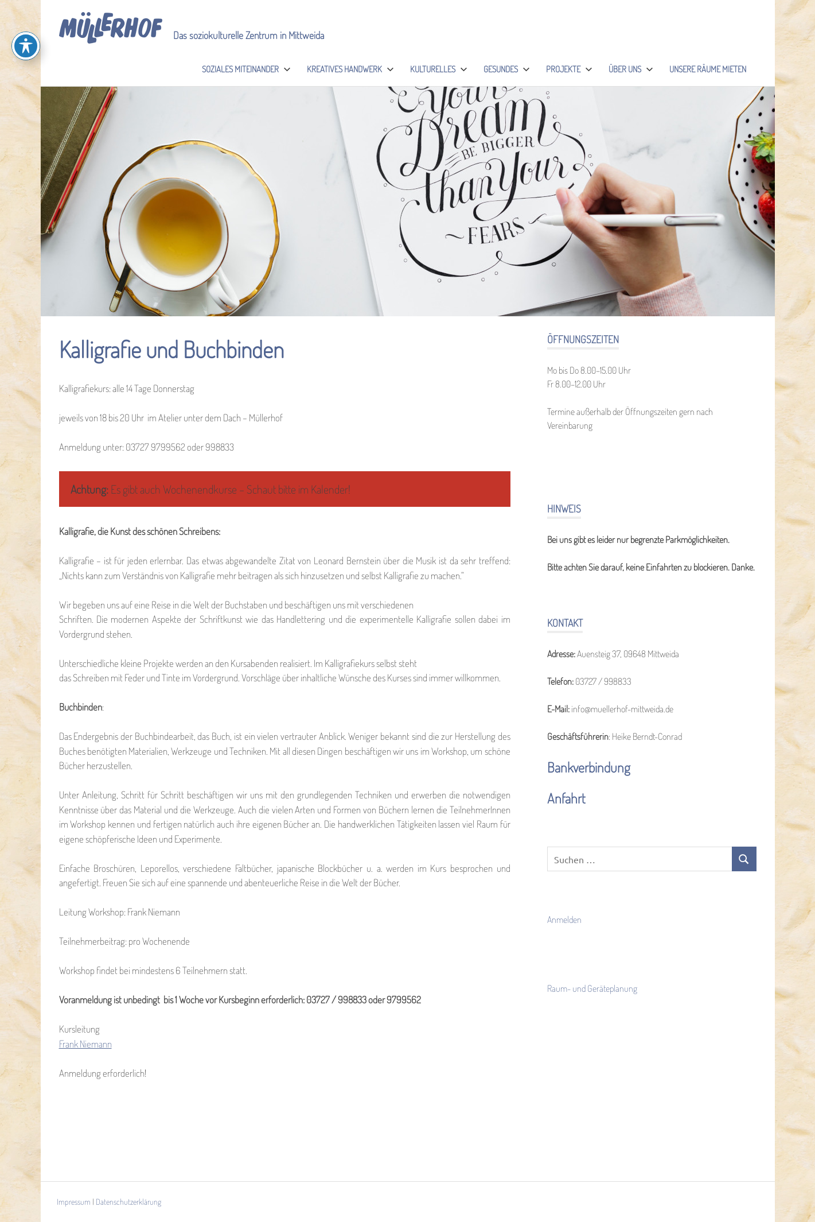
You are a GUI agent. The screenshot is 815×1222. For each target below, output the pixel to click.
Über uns (631, 69)
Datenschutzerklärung (128, 1202)
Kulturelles (438, 69)
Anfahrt (566, 798)
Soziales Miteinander (246, 69)
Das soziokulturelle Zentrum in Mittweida (248, 35)
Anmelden (564, 919)
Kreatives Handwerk (350, 69)
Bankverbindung (588, 767)
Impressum (74, 1202)
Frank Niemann (85, 1044)
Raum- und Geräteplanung (592, 988)
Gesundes (506, 69)
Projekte (569, 69)
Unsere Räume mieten (707, 69)
